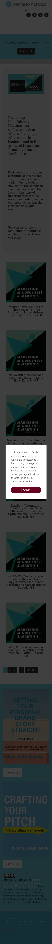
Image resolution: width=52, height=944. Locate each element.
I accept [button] (26, 419)
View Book (12, 864)
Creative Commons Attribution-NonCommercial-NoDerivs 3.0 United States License (23, 883)
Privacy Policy (26, 937)
